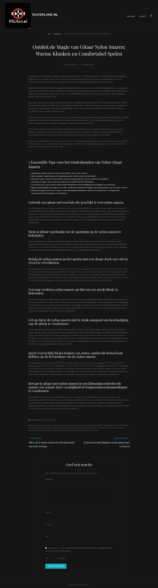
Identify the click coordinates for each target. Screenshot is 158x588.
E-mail (48, 524)
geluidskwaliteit (37, 425)
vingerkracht (49, 430)
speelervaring (91, 428)
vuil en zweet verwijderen (65, 430)
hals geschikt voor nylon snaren (63, 425)
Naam (48, 512)
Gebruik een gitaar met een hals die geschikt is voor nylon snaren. (59, 173)
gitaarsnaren (57, 33)
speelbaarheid (68, 428)
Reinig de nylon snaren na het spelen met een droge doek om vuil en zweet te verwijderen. (70, 179)
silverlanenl (89, 64)
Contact (142, 16)
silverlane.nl (45, 14)
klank (79, 425)
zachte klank (92, 430)
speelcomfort (79, 428)
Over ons (130, 16)
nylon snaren (88, 425)
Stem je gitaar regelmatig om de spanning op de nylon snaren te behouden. (63, 176)
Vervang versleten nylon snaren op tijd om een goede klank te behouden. (62, 182)
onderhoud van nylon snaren (116, 425)
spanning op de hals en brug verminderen (45, 428)
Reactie (49, 479)
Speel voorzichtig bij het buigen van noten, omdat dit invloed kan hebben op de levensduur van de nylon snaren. (79, 187)
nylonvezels (99, 425)
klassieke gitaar (48, 420)
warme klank (81, 430)
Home (49, 33)
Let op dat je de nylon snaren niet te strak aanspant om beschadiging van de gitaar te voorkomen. (73, 184)
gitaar (46, 425)
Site (46, 536)
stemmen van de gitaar (107, 428)
